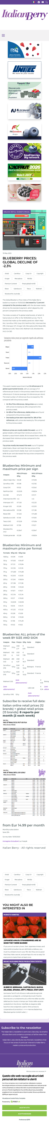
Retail (14, 212)
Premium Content (11, 284)
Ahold (7, 274)
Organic (7, 212)
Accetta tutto (24, 1108)
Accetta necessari (24, 1114)
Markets (20, 212)
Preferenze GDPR (24, 1120)
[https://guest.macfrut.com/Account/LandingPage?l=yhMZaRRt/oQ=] (24, 174)
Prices (27, 212)
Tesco (29, 289)
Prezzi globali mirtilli (28, 284)
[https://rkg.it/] (24, 133)
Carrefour (17, 274)
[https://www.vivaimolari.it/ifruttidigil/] (24, 194)
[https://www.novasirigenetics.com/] (24, 51)
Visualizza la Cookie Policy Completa (13, 1098)
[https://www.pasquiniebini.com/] (24, 92)
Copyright (40, 274)
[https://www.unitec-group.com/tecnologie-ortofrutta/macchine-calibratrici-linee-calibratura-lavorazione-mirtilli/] (24, 71)
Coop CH (28, 274)
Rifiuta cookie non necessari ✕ (36, 1071)
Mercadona (18, 279)
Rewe (7, 289)
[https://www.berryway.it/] (24, 153)
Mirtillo (29, 279)
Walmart (39, 289)
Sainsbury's (18, 289)
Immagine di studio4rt (11, 841)
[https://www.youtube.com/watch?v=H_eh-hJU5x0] (24, 112)
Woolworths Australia (12, 294)
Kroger (7, 279)
